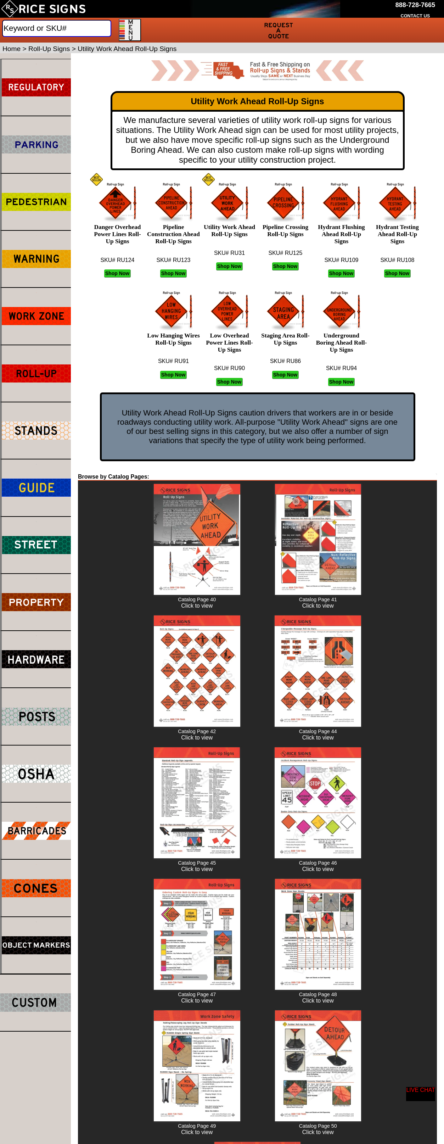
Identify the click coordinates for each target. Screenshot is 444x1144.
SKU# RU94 (341, 368)
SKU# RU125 (285, 253)
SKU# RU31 (229, 253)
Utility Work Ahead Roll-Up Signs (229, 227)
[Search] (56, 28)
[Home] (43, 9)
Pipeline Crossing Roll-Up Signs (285, 227)
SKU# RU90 (229, 368)
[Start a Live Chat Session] (420, 1094)
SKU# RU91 (173, 361)
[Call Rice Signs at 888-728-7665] (415, 5)
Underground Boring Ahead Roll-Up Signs (341, 339)
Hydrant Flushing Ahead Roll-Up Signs (341, 231)
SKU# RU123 (173, 260)
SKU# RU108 (397, 260)
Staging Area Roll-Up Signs (285, 335)
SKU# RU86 (285, 361)
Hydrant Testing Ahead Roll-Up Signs (397, 231)
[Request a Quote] (279, 30)
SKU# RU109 (341, 260)
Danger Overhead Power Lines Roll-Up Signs (117, 231)
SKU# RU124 (117, 260)
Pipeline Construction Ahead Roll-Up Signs (173, 231)
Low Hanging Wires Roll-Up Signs (173, 335)
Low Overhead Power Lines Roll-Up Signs (229, 339)
